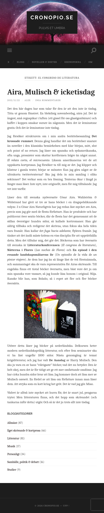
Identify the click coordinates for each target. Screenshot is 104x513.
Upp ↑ (66, 505)
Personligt (13, 454)
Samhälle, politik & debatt (23, 462)
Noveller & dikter (44, 62)
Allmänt (12, 423)
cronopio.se (52, 17)
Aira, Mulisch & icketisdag (51, 92)
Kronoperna (72, 62)
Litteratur (13, 438)
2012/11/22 (13, 100)
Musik (11, 446)
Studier (11, 469)
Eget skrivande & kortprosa (23, 430)
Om (90, 62)
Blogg (21, 62)
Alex (27, 100)
